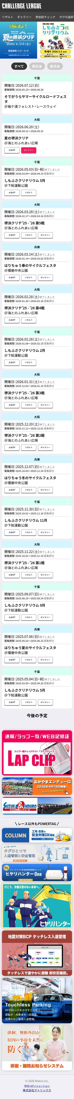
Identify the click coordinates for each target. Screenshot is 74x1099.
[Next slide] (67, 40)
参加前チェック (45, 17)
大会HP (12, 150)
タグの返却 (66, 17)
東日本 (55, 66)
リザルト (7, 17)
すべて (19, 66)
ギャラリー (24, 17)
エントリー (28, 150)
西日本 (37, 66)
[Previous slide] (6, 40)
